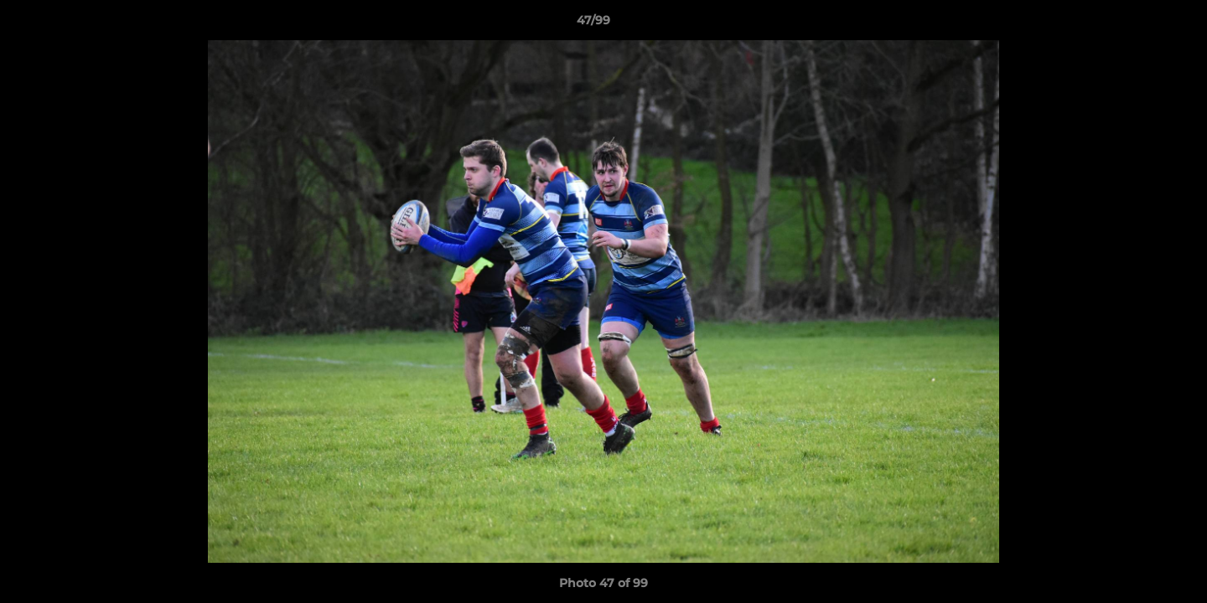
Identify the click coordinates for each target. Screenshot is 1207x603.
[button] (1137, 24)
